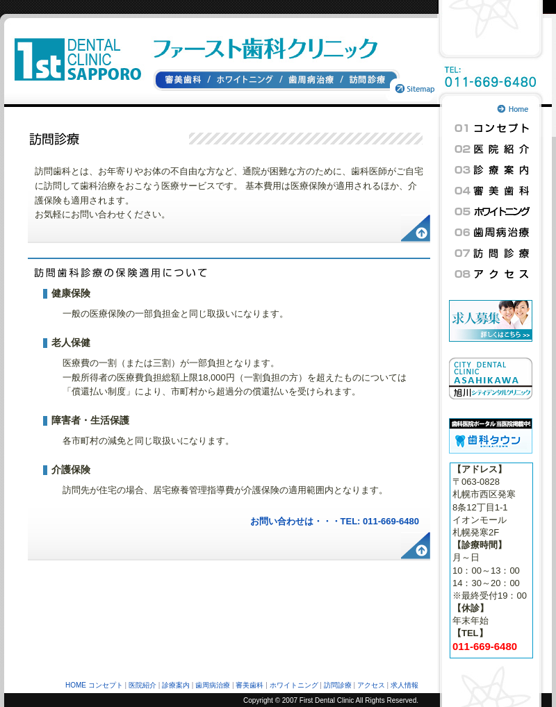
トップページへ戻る (526, 109)
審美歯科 (180, 81)
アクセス (492, 274)
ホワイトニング (245, 81)
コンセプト (492, 128)
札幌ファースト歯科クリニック (75, 49)
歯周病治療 (311, 81)
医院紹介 (492, 149)
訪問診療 (365, 81)
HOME (75, 685)
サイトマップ (413, 81)
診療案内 (492, 170)
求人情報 (404, 685)
